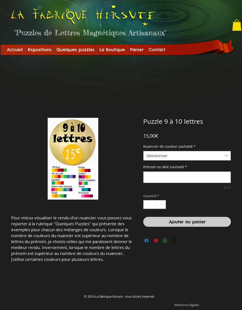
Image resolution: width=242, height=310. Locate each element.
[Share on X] (175, 241)
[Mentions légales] (186, 305)
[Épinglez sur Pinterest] (156, 241)
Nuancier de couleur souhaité (169, 146)
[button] (237, 25)
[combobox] (187, 156)
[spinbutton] (155, 204)
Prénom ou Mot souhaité (165, 167)
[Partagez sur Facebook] (146, 241)
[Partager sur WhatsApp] (165, 241)
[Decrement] (147, 204)
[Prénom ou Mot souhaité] (187, 177)
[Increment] (162, 204)
